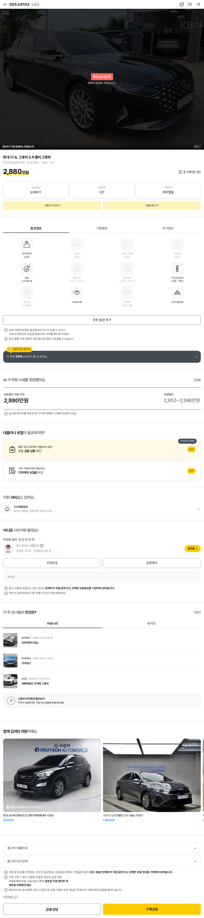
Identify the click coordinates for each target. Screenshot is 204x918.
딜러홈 (191, 548)
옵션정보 (36, 228)
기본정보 (102, 228)
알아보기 (102, 449)
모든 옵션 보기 (102, 320)
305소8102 (24, 4)
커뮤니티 (52, 624)
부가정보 (168, 228)
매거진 (151, 624)
